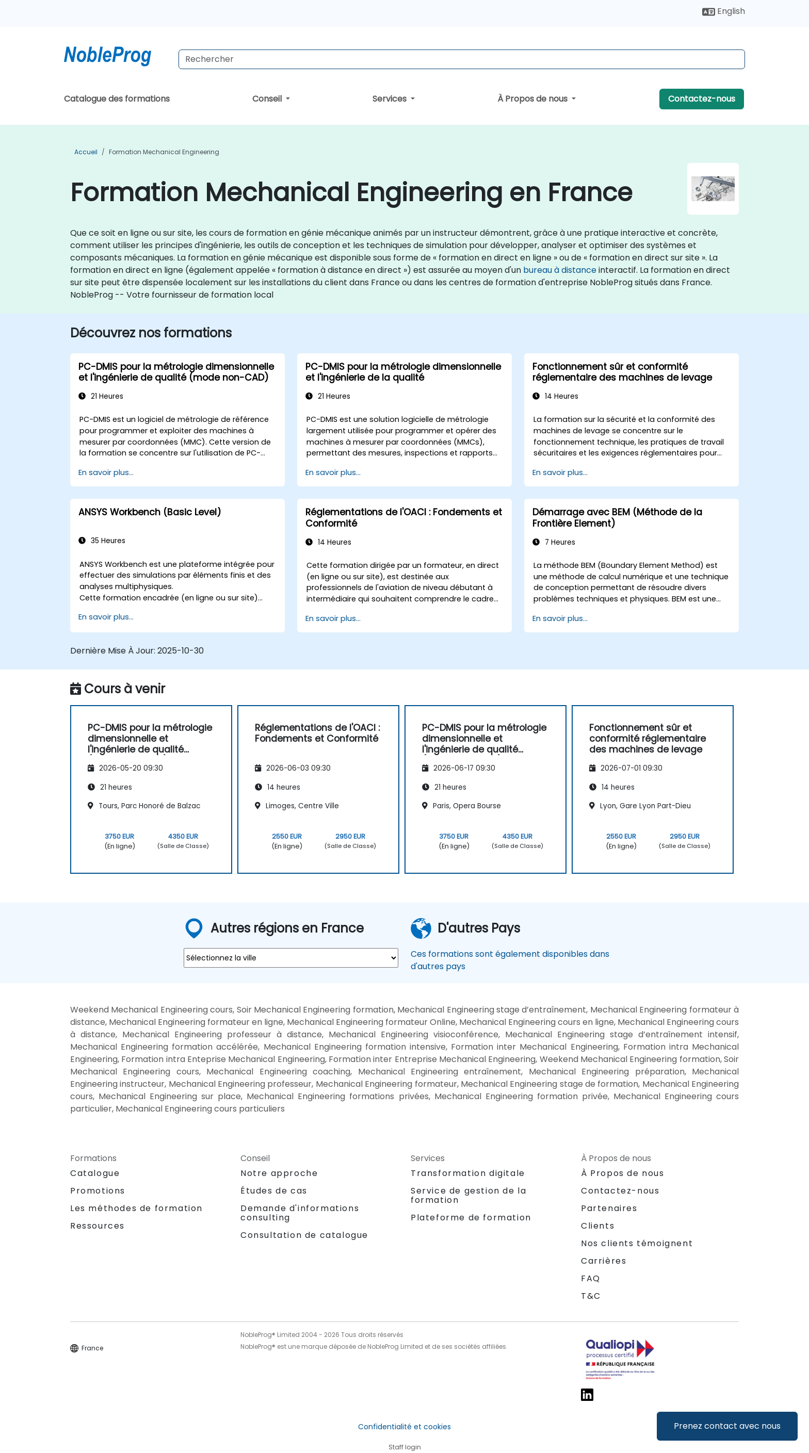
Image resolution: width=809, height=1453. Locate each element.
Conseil (268, 99)
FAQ (591, 1278)
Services (391, 99)
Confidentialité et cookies (404, 1427)
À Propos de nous (533, 99)
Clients (597, 1226)
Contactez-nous (701, 99)
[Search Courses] (462, 59)
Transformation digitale (468, 1173)
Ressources (97, 1226)
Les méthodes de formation (136, 1208)
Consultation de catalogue (304, 1235)
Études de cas (274, 1191)
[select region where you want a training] (291, 958)
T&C (591, 1296)
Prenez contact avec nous (727, 1426)
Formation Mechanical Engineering (164, 152)
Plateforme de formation (471, 1217)
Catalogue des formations (117, 99)
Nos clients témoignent (637, 1243)
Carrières (603, 1261)
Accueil (86, 152)
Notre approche (279, 1173)
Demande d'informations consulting (299, 1213)
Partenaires (609, 1208)
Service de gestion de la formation (468, 1195)
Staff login (405, 1447)
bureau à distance (559, 270)
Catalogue (95, 1173)
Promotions (97, 1191)
